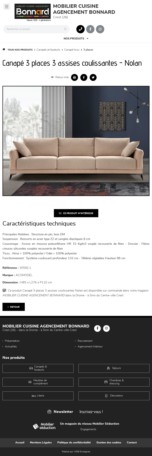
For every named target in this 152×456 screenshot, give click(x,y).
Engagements (88, 429)
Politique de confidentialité (74, 442)
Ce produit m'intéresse (76, 213)
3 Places (88, 49)
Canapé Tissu (71, 49)
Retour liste (60, 77)
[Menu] (6, 6)
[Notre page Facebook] (90, 29)
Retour (14, 307)
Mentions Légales (41, 442)
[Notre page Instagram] (100, 29)
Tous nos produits (20, 50)
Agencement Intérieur (90, 346)
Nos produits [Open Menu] (76, 38)
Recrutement (85, 341)
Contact (132, 442)
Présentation (12, 341)
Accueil (19, 442)
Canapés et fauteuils (48, 49)
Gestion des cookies (108, 442)
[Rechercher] (66, 29)
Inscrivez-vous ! (91, 411)
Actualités (11, 346)
